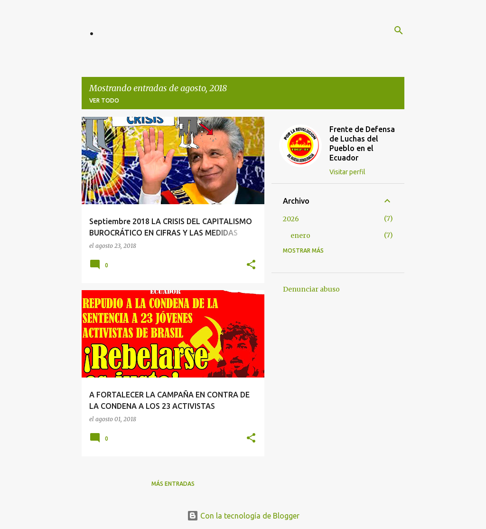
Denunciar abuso (311, 289)
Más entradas (173, 484)
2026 (291, 219)
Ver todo (104, 100)
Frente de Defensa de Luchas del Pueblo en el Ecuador (362, 143)
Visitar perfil (347, 172)
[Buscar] (398, 30)
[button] (251, 265)
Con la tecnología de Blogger (243, 515)
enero (300, 235)
